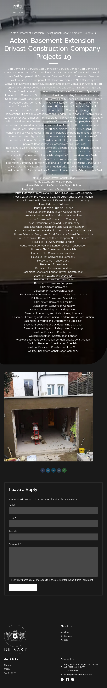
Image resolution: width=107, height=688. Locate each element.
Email (12, 518)
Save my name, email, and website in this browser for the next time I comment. (53, 580)
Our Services (66, 636)
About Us (64, 632)
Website (13, 531)
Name (12, 505)
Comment (14, 544)
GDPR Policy (10, 673)
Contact (7, 665)
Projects (64, 640)
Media (7, 669)
